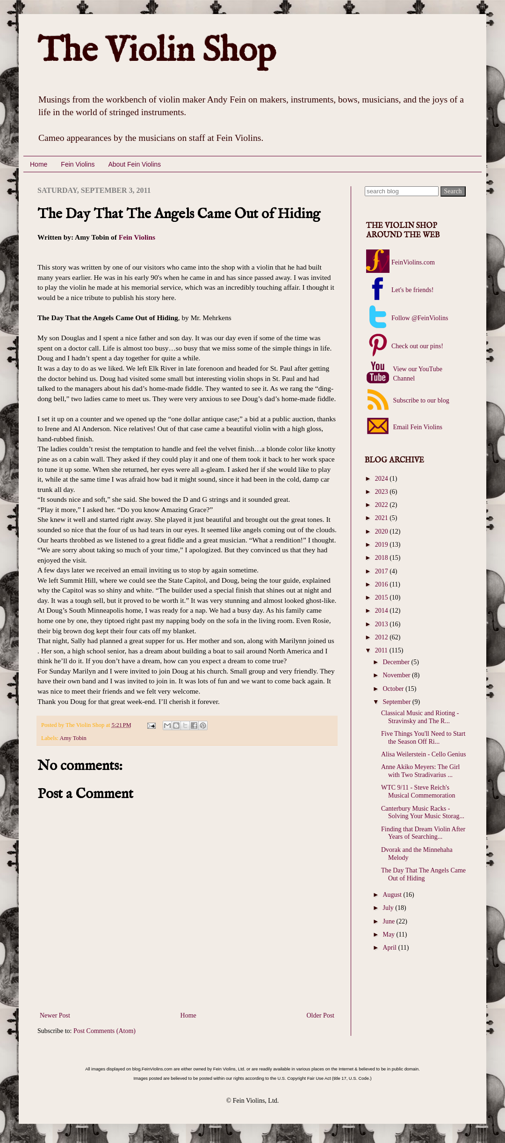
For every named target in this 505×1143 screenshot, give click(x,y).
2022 (382, 504)
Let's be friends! (412, 289)
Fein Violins (77, 164)
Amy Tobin (73, 738)
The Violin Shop (156, 51)
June (389, 921)
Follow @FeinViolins (419, 318)
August (392, 894)
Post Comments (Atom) (104, 1030)
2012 (382, 637)
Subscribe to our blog (420, 400)
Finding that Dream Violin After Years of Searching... (423, 833)
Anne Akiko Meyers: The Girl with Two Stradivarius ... (420, 770)
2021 (382, 517)
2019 (382, 544)
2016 (382, 584)
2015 (382, 597)
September (397, 701)
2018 (382, 557)
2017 (382, 571)
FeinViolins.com (413, 262)
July (388, 907)
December (396, 662)
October (393, 688)
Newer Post (55, 1015)
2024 (382, 478)
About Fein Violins (134, 164)
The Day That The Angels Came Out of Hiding (423, 874)
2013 (382, 624)
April (390, 947)
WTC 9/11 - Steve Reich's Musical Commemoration (418, 791)
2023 (382, 491)
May (389, 934)
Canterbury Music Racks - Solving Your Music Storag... (422, 812)
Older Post (321, 1015)
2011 (382, 650)
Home (38, 164)
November (397, 675)
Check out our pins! (417, 346)
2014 (382, 610)
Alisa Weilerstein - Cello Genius (423, 754)
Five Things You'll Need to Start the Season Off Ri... (423, 737)
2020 (382, 531)
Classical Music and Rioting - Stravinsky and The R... (420, 717)
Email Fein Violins (416, 427)
